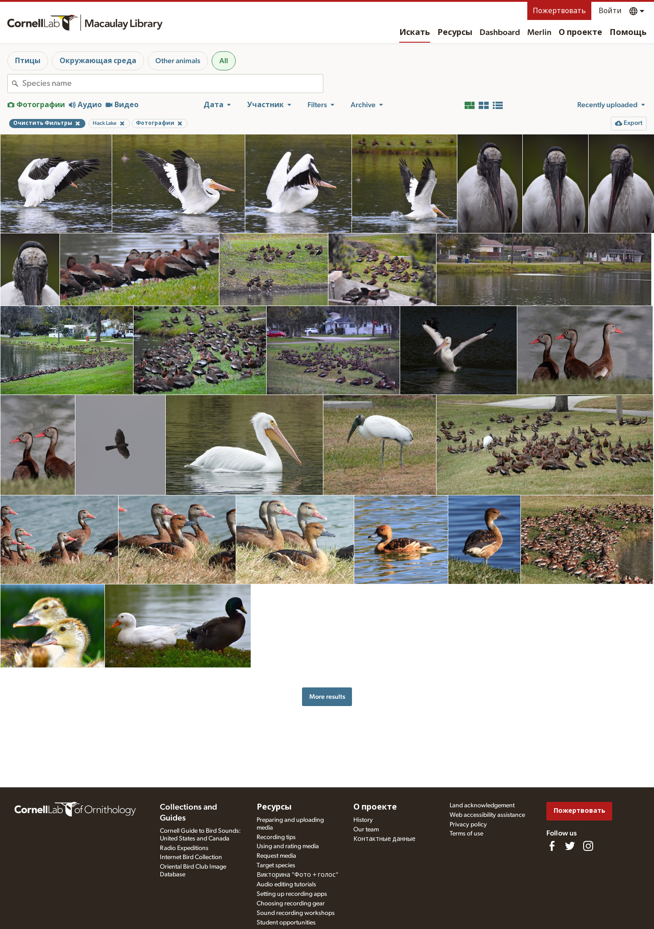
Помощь (628, 33)
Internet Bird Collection (191, 857)
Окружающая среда (97, 60)
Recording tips (276, 837)
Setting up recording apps (292, 894)
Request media (276, 856)
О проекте (580, 33)
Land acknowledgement (482, 805)
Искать (414, 33)
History (363, 820)
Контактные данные (384, 839)
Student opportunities (286, 922)
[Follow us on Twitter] (570, 845)
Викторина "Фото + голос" (297, 875)
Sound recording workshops (296, 913)
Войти (610, 11)
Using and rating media (288, 846)
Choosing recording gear (291, 903)
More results (327, 696)
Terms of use (466, 833)
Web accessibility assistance (487, 815)
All (223, 60)
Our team (366, 829)
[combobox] (172, 83)
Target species (276, 865)
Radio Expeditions (184, 848)
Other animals (177, 60)
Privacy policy (468, 824)
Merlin (539, 33)
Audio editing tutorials (286, 884)
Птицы (27, 60)
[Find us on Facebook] (551, 845)
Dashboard (500, 33)
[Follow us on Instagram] (588, 845)
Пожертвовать (559, 11)
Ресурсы (454, 33)
